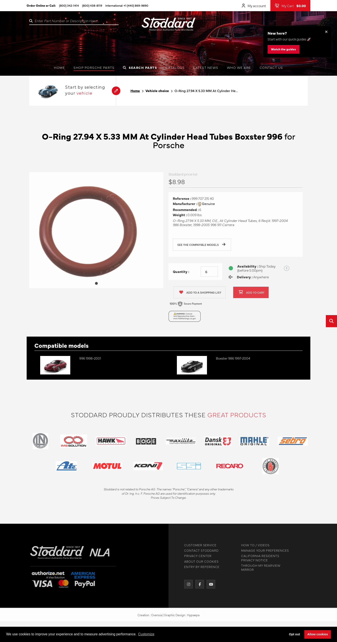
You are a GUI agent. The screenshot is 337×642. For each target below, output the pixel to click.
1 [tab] (96, 284)
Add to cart (251, 294)
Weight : (180, 216)
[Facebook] (198, 584)
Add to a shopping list (200, 294)
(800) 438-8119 (92, 5)
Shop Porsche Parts (94, 67)
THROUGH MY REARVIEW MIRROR (259, 567)
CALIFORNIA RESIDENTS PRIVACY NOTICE (259, 558)
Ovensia (156, 616)
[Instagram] (187, 584)
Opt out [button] (294, 634)
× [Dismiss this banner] (326, 31)
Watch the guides (283, 49)
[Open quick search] (331, 321)
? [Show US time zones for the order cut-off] (286, 270)
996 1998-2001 (90, 358)
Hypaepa (193, 616)
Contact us (271, 67)
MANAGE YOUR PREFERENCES (263, 550)
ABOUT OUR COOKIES (200, 561)
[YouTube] (209, 584)
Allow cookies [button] (317, 634)
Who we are (239, 67)
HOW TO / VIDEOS (254, 545)
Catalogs (175, 67)
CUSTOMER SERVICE (199, 545)
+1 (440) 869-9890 (136, 5)
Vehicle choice (157, 91)
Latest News (205, 67)
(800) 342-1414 (69, 5)
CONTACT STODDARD (200, 550)
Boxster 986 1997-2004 (233, 358)
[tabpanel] (96, 231)
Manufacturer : (185, 205)
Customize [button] (146, 634)
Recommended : (186, 211)
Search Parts (140, 67)
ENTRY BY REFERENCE (200, 567)
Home (59, 67)
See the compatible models (201, 246)
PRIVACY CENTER (196, 556)
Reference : (182, 200)
